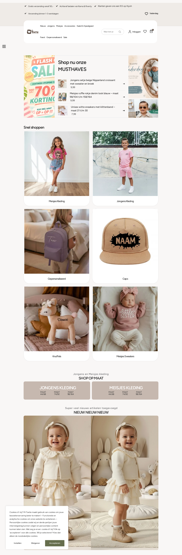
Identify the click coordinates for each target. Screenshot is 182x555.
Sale (65, 37)
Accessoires (69, 26)
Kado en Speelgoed (85, 26)
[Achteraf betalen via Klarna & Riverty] (73, 7)
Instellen (17, 543)
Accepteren (54, 543)
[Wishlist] (145, 32)
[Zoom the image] (91, 417)
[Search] (120, 32)
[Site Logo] (32, 32)
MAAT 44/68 (43, 393)
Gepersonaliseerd (54, 37)
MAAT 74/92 (57, 393)
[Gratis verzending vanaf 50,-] (38, 7)
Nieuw (43, 26)
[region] (37, 527)
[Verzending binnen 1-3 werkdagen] (41, 15)
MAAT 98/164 (71, 393)
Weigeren (35, 543)
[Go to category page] (57, 168)
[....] (39, 86)
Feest (42, 37)
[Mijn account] (134, 32)
